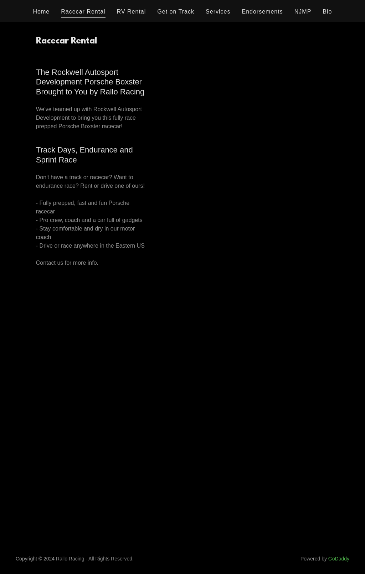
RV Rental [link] (131, 12)
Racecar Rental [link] (83, 12)
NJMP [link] (303, 12)
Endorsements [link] (262, 12)
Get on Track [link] (175, 12)
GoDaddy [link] (338, 559)
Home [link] (41, 12)
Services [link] (218, 12)
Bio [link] (327, 12)
